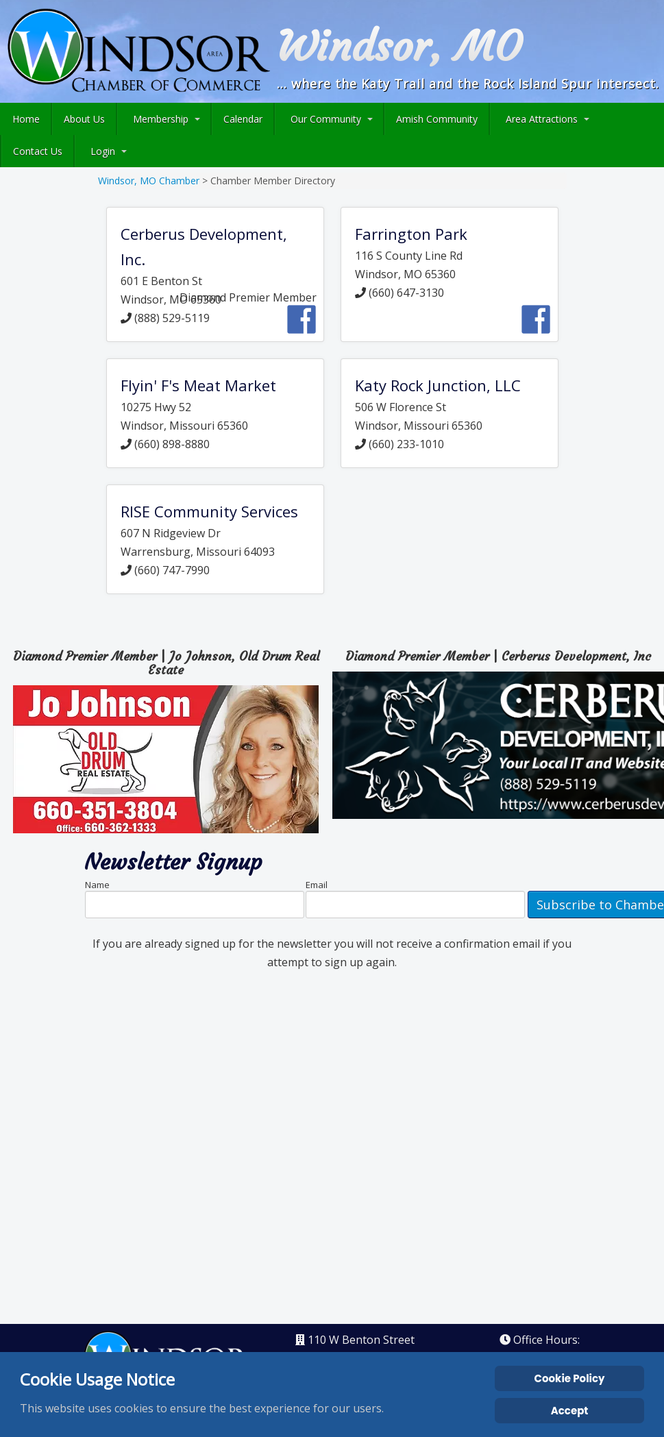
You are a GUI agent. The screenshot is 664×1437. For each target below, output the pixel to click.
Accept (570, 1410)
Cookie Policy (569, 1378)
